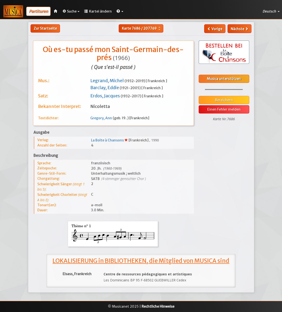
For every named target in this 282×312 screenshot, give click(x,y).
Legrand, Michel (107, 80)
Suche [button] (71, 11)
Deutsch (271, 11)
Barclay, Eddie (105, 87)
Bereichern (224, 100)
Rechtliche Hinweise (158, 306)
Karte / (142, 28)
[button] (120, 11)
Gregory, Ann (101, 118)
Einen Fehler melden (224, 109)
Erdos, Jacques (105, 96)
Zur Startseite (45, 28)
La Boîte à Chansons (108, 140)
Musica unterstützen (224, 79)
